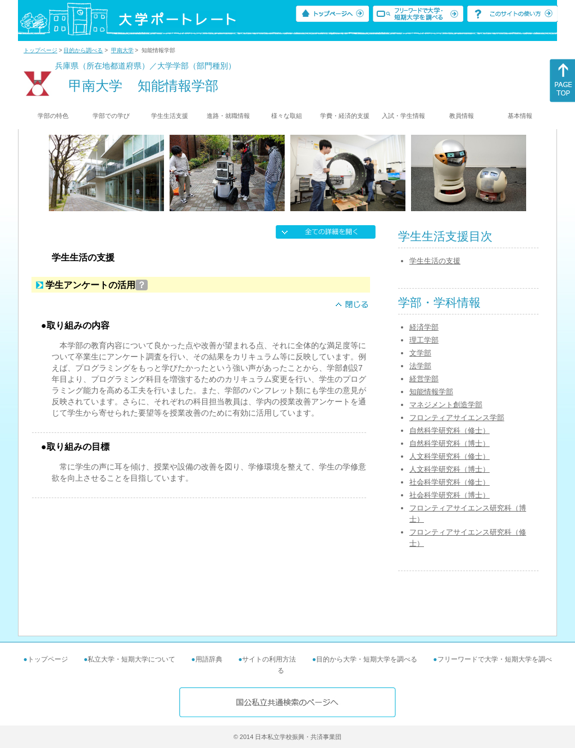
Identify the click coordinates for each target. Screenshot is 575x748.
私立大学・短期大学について (131, 659)
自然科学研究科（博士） (449, 443)
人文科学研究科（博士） (449, 469)
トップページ (40, 50)
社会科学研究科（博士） (449, 495)
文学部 (420, 353)
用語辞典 (208, 659)
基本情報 (520, 115)
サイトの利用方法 (269, 659)
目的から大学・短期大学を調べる (366, 659)
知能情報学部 (431, 391)
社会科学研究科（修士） (449, 482)
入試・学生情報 (403, 115)
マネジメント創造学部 (445, 404)
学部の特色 (53, 115)
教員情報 (461, 115)
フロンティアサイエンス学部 (456, 417)
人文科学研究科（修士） (449, 456)
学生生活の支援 (434, 261)
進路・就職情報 (228, 115)
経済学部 (424, 327)
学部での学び (111, 115)
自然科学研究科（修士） (449, 430)
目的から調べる (83, 50)
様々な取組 (286, 115)
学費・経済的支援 (344, 115)
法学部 (420, 366)
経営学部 (424, 379)
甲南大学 (122, 50)
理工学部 (424, 340)
